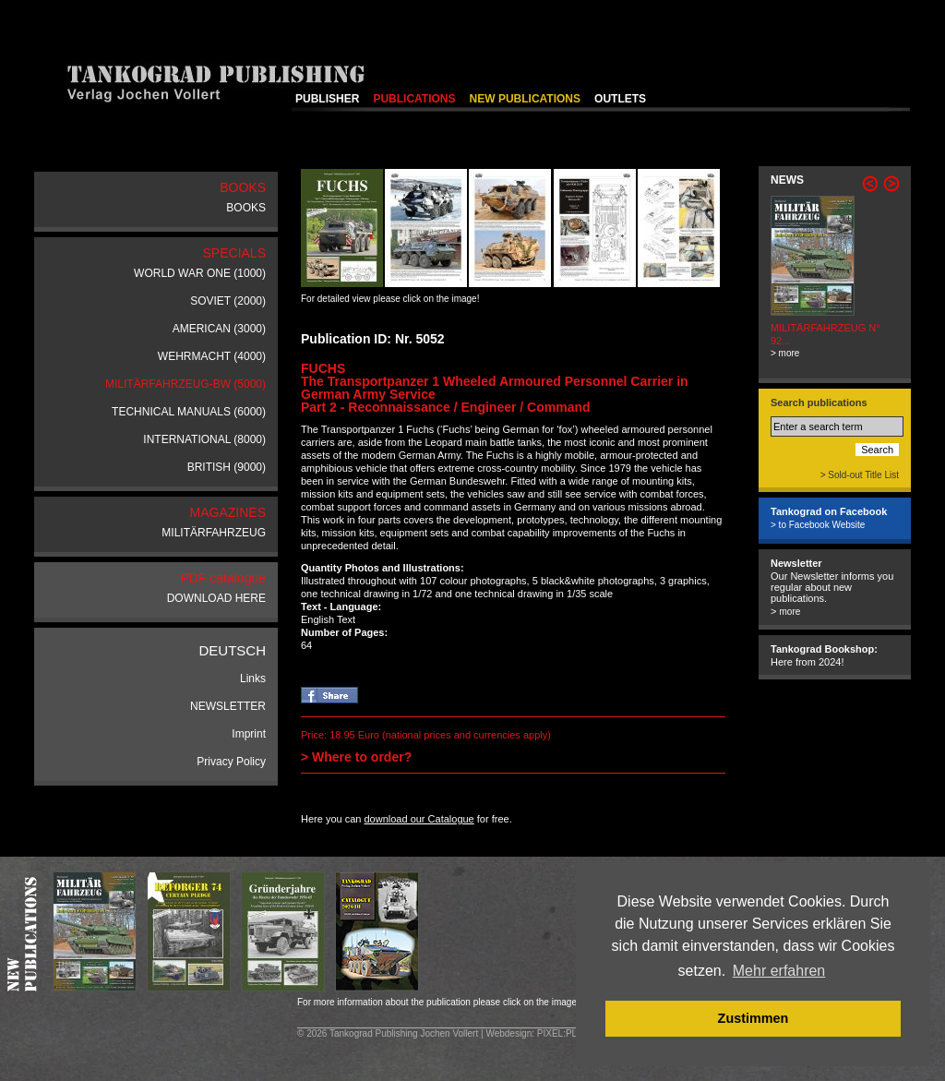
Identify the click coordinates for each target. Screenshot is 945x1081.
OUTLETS (620, 98)
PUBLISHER (327, 98)
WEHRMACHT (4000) (212, 356)
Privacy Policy (231, 761)
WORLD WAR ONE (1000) (200, 273)
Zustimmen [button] (753, 1018)
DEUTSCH (232, 650)
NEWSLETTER (228, 706)
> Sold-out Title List (859, 475)
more (789, 612)
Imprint (249, 733)
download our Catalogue (418, 818)
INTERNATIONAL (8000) (204, 439)
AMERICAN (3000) (219, 328)
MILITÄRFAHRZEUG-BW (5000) (185, 384)
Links (253, 678)
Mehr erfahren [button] (779, 971)
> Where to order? (356, 757)
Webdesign (508, 1033)
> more (785, 353)
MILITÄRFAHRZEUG (213, 532)
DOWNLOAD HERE (216, 598)
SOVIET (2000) (228, 300)
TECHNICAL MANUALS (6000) (189, 411)
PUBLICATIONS (414, 98)
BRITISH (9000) (226, 467)
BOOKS (246, 207)
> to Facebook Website (818, 525)
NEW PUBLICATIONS (525, 98)
